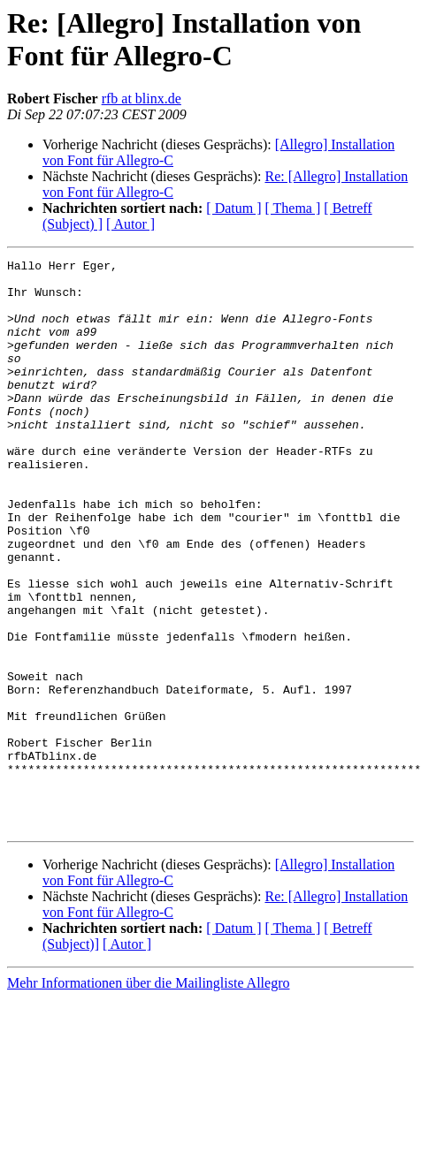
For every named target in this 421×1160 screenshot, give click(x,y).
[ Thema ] (293, 208)
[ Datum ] (233, 208)
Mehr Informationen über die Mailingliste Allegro (148, 1096)
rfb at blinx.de (141, 98)
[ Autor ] (130, 223)
